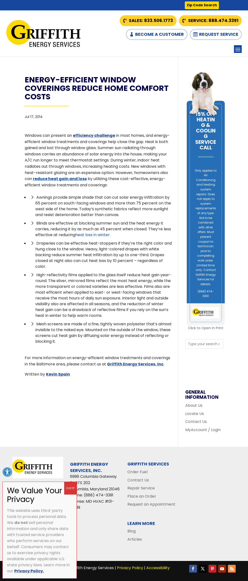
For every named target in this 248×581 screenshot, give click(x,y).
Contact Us (196, 421)
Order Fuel (137, 472)
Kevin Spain (58, 374)
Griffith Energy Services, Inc (135, 364)
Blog (131, 531)
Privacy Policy (130, 568)
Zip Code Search (202, 5)
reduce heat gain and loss (60, 179)
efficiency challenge (94, 135)
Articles (134, 539)
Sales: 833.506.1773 (151, 20)
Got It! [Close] (70, 488)
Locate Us (194, 413)
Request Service (218, 34)
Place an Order (141, 496)
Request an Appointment (151, 504)
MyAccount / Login (203, 430)
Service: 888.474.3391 (213, 20)
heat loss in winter (92, 235)
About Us (193, 405)
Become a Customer (159, 34)
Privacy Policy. (29, 571)
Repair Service (141, 488)
